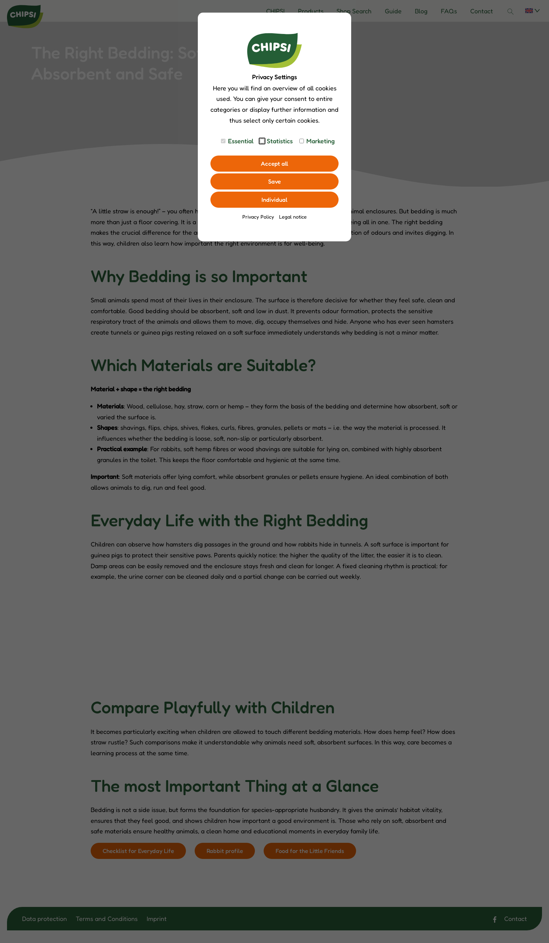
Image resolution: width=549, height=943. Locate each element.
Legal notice (293, 219)
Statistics (280, 141)
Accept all (274, 164)
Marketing (320, 141)
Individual (274, 201)
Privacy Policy (258, 219)
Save (275, 182)
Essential (240, 141)
